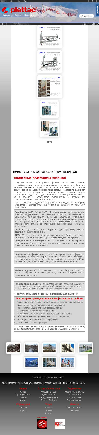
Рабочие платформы (74, 392)
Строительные (74, 397)
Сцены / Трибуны (49, 400)
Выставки (74, 410)
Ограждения (23, 404)
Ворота (23, 410)
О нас (23, 392)
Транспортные (74, 394)
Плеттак (17, 172)
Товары (26, 172)
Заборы (23, 407)
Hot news (42, 422)
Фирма (23, 388)
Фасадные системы (42, 172)
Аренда (48, 407)
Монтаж (49, 410)
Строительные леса (49, 388)
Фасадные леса (48, 392)
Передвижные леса (48, 397)
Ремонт (48, 413)
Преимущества (23, 394)
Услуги (23, 400)
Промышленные (74, 400)
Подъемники (74, 388)
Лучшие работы (74, 407)
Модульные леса (49, 394)
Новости (74, 404)
